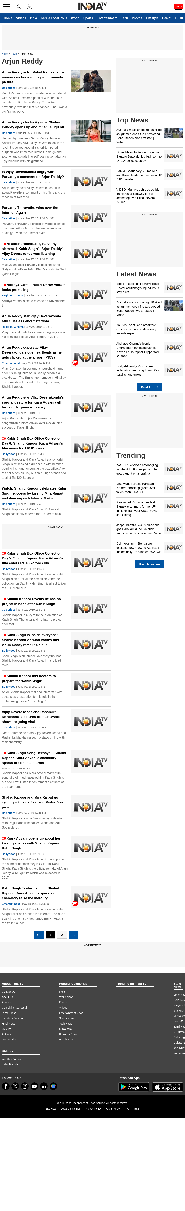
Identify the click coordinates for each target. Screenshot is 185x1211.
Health (166, 18)
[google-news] (53, 1086)
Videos (21, 18)
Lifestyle (152, 18)
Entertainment (107, 18)
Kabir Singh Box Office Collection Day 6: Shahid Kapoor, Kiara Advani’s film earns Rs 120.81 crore (32, 443)
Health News (66, 1039)
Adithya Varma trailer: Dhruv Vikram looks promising (33, 287)
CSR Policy (113, 1108)
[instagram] (25, 1086)
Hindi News (8, 1023)
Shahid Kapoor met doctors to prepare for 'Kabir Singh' (29, 678)
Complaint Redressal (14, 1007)
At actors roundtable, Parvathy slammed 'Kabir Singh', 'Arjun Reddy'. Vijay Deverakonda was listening (33, 249)
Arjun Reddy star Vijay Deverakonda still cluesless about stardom (31, 318)
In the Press (9, 1012)
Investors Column (12, 1018)
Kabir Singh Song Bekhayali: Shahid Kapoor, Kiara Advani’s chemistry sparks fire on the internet (34, 758)
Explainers (65, 1028)
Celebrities (9, 87)
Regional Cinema (13, 295)
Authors (6, 1034)
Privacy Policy (93, 1108)
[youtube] (34, 1086)
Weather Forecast (12, 1059)
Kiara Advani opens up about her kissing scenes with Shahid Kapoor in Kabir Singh (33, 843)
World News (66, 997)
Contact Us (8, 991)
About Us (7, 997)
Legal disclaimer (70, 1108)
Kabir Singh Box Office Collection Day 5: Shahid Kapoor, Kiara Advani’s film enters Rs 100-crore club (32, 558)
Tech (124, 18)
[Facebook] (6, 1086)
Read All (149, 387)
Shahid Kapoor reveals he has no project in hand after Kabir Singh (31, 601)
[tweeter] (15, 1086)
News (5, 53)
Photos (137, 18)
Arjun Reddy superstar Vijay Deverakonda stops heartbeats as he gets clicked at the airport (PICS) (32, 352)
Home (8, 18)
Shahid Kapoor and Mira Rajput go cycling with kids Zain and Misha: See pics (32, 802)
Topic (14, 53)
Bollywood (8, 454)
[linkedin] (44, 1086)
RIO (127, 1108)
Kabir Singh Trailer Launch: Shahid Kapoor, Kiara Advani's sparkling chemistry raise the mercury (30, 893)
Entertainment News (71, 1012)
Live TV (6, 1028)
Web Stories (9, 1039)
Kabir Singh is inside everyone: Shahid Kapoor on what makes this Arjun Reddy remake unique (30, 640)
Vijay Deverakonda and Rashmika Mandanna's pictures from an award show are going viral (31, 717)
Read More (149, 564)
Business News (68, 1034)
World (75, 18)
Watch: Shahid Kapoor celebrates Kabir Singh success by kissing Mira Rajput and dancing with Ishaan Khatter (34, 493)
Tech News (65, 1023)
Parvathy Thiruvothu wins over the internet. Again (30, 210)
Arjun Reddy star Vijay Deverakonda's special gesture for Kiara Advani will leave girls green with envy (33, 402)
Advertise (7, 1002)
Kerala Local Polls (54, 18)
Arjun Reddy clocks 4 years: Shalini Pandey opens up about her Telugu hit (33, 124)
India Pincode (10, 1064)
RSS (137, 1108)
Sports (88, 18)
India (33, 18)
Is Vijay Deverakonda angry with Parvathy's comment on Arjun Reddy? (33, 174)
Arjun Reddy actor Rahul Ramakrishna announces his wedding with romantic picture (33, 77)
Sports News (66, 1018)
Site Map (50, 1108)
